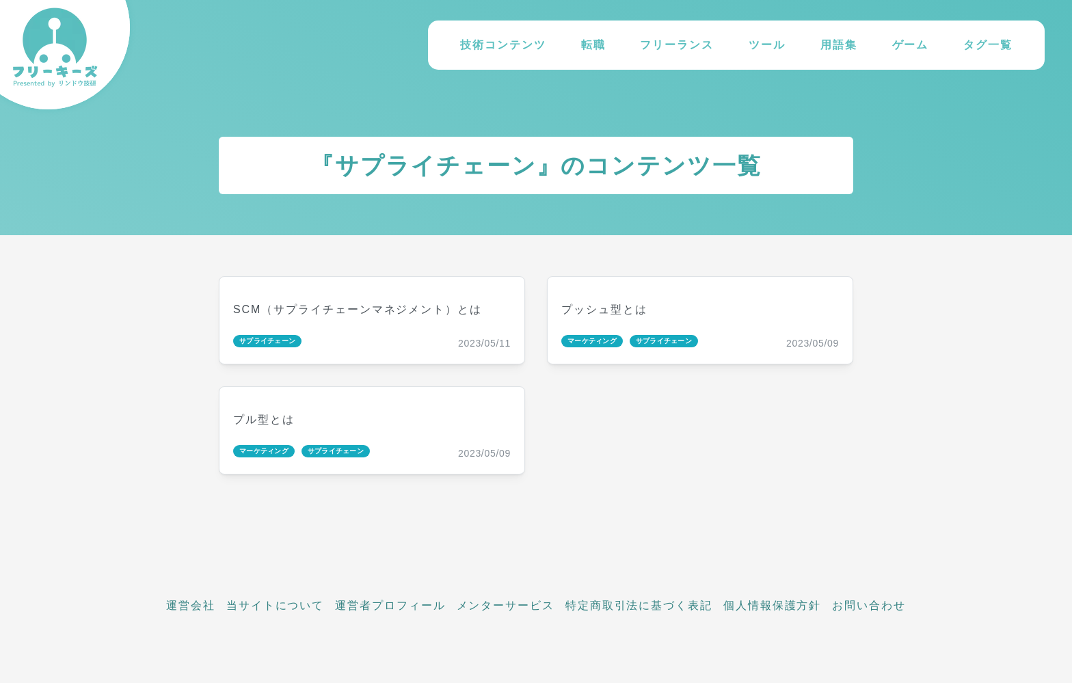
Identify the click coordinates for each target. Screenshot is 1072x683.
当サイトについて (275, 605)
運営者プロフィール (390, 605)
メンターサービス (505, 605)
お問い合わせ (869, 605)
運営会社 (190, 605)
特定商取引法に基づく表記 (638, 605)
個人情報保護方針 (772, 605)
